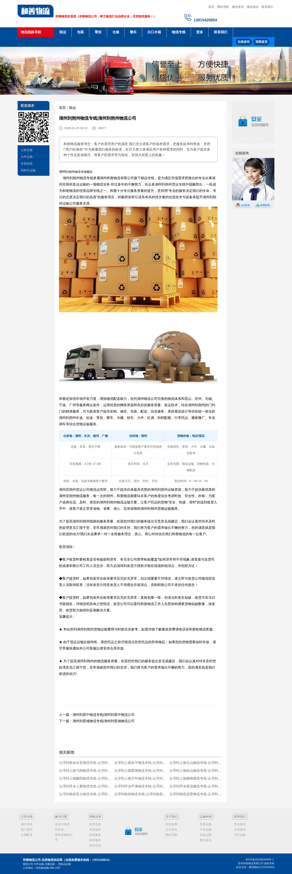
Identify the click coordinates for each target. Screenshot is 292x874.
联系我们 (267, 6)
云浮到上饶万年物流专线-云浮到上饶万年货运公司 (140, 778)
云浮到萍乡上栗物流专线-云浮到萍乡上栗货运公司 (85, 786)
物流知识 (253, 6)
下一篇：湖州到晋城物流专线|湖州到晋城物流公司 (97, 721)
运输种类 (206, 816)
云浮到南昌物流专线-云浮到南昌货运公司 (140, 794)
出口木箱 (154, 32)
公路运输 (27, 150)
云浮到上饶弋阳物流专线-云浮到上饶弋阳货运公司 (85, 770)
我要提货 (261, 41)
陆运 (62, 32)
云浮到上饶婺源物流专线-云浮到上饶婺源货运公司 (140, 770)
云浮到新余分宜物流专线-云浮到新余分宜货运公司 (85, 763)
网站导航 (223, 6)
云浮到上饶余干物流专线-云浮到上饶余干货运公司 (140, 763)
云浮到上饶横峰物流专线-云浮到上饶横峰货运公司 (196, 778)
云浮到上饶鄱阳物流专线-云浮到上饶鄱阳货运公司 (85, 778)
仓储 (115, 32)
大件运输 (27, 156)
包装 (80, 32)
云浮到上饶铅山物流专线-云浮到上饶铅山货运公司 (196, 770)
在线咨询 (244, 41)
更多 (199, 32)
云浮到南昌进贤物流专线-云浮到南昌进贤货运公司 (196, 794)
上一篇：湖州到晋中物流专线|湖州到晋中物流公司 (97, 714)
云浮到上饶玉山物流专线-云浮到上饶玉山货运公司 (196, 763)
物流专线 (178, 32)
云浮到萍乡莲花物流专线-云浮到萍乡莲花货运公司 (196, 786)
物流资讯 (238, 6)
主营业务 (27, 816)
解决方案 (61, 816)
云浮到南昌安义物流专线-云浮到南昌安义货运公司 (85, 794)
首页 (211, 6)
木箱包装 (27, 163)
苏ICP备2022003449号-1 (260, 859)
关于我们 (172, 816)
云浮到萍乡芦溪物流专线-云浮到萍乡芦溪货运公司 (140, 786)
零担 (98, 32)
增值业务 (95, 816)
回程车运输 (28, 170)
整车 (133, 32)
